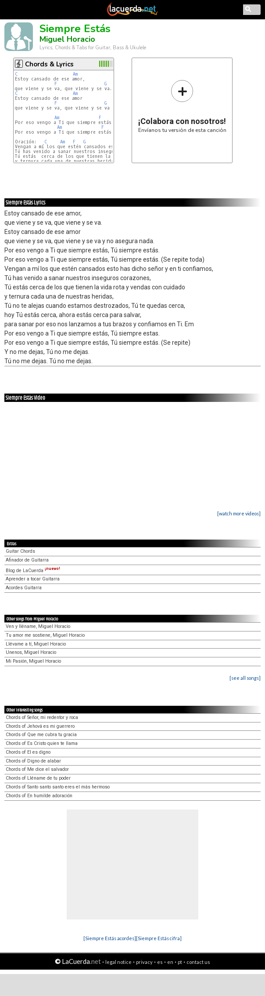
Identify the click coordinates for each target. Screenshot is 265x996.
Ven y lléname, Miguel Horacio (38, 626)
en (170, 962)
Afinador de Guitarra (27, 560)
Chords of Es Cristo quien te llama (42, 743)
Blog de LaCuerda (33, 570)
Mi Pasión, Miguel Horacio (33, 661)
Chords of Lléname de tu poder (38, 778)
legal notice (118, 962)
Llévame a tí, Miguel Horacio (36, 644)
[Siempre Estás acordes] (109, 938)
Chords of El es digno (28, 752)
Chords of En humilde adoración (39, 796)
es (160, 962)
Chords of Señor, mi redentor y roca (42, 717)
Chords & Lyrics (49, 64)
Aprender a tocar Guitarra (33, 579)
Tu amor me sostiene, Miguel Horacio (45, 635)
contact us (198, 962)
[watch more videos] (239, 513)
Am (75, 74)
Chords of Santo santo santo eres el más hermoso (58, 787)
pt (180, 962)
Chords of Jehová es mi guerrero (40, 726)
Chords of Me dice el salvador (37, 769)
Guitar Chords (20, 551)
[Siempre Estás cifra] (159, 938)
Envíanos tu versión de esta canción (182, 106)
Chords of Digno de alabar (33, 761)
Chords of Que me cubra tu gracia (41, 734)
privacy (144, 962)
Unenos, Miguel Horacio (31, 652)
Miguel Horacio (67, 39)
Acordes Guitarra (24, 588)
